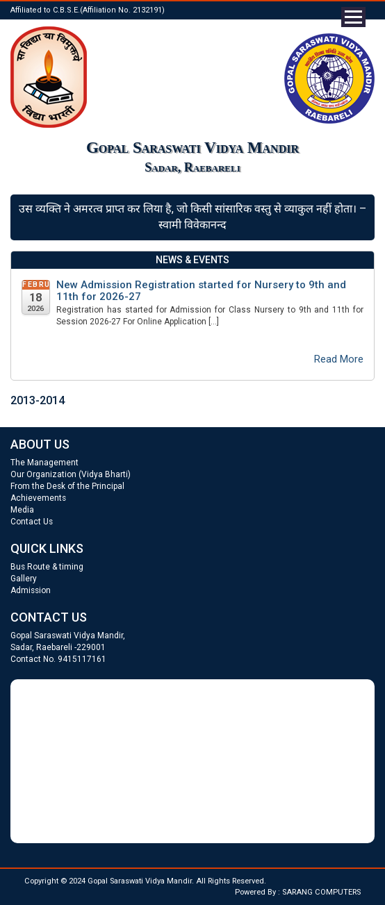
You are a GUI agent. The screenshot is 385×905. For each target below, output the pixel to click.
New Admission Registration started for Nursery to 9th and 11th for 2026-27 (201, 291)
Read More (338, 359)
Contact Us (31, 521)
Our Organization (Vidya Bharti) (70, 474)
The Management (44, 462)
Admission (30, 590)
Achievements (38, 498)
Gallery (23, 578)
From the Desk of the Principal (67, 486)
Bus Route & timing (46, 567)
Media (22, 510)
